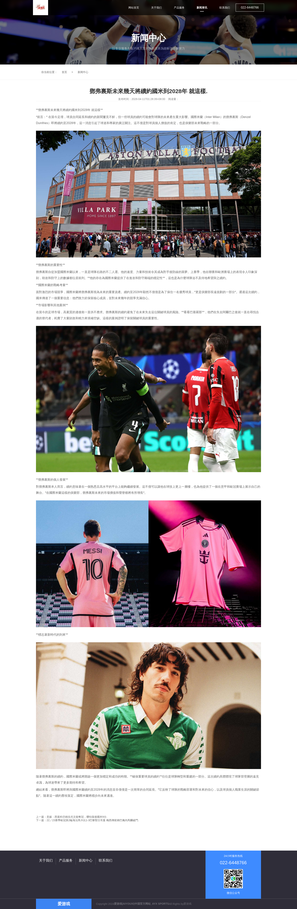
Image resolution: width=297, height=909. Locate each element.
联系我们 (105, 860)
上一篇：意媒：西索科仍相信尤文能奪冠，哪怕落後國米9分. (71, 816)
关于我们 (46, 860)
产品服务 (66, 860)
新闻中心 (83, 72)
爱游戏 (187, 903)
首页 (64, 72)
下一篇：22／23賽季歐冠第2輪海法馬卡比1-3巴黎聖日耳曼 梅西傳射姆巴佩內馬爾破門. (87, 820)
